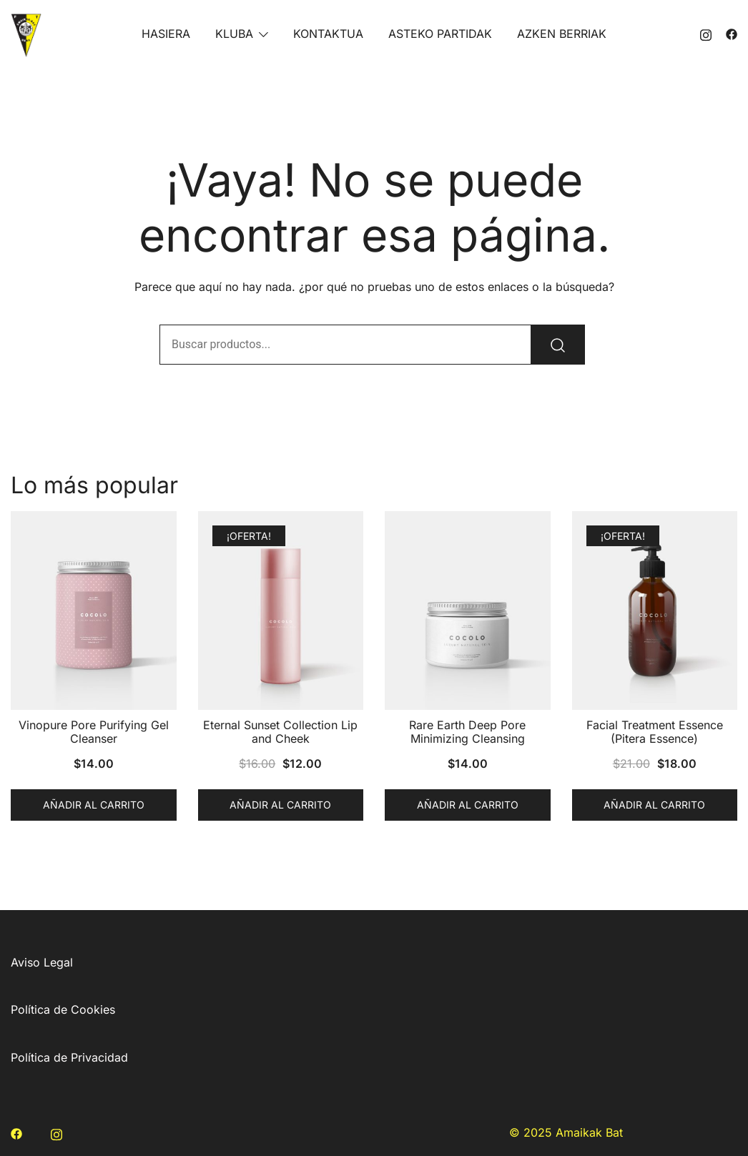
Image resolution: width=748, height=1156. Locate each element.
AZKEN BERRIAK (561, 33)
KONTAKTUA (328, 33)
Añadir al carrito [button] (93, 805)
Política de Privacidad (69, 1057)
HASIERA (166, 33)
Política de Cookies (63, 1009)
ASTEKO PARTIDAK (440, 33)
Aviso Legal (42, 962)
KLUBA (234, 33)
